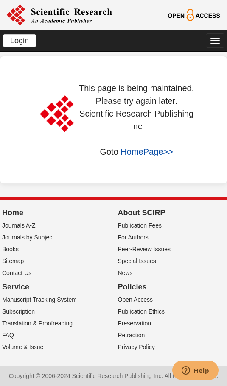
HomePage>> (147, 151)
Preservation (134, 323)
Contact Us (16, 272)
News (125, 272)
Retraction (131, 335)
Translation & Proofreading (37, 323)
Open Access (135, 299)
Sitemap (13, 261)
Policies (132, 287)
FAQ (8, 335)
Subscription (18, 311)
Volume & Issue (22, 347)
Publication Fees (140, 225)
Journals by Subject (28, 237)
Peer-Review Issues (144, 249)
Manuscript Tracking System (39, 299)
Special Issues (137, 261)
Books (10, 249)
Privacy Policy (136, 347)
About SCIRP (141, 212)
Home (12, 212)
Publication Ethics (141, 311)
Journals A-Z (19, 225)
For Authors (133, 237)
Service (15, 287)
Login (19, 40)
